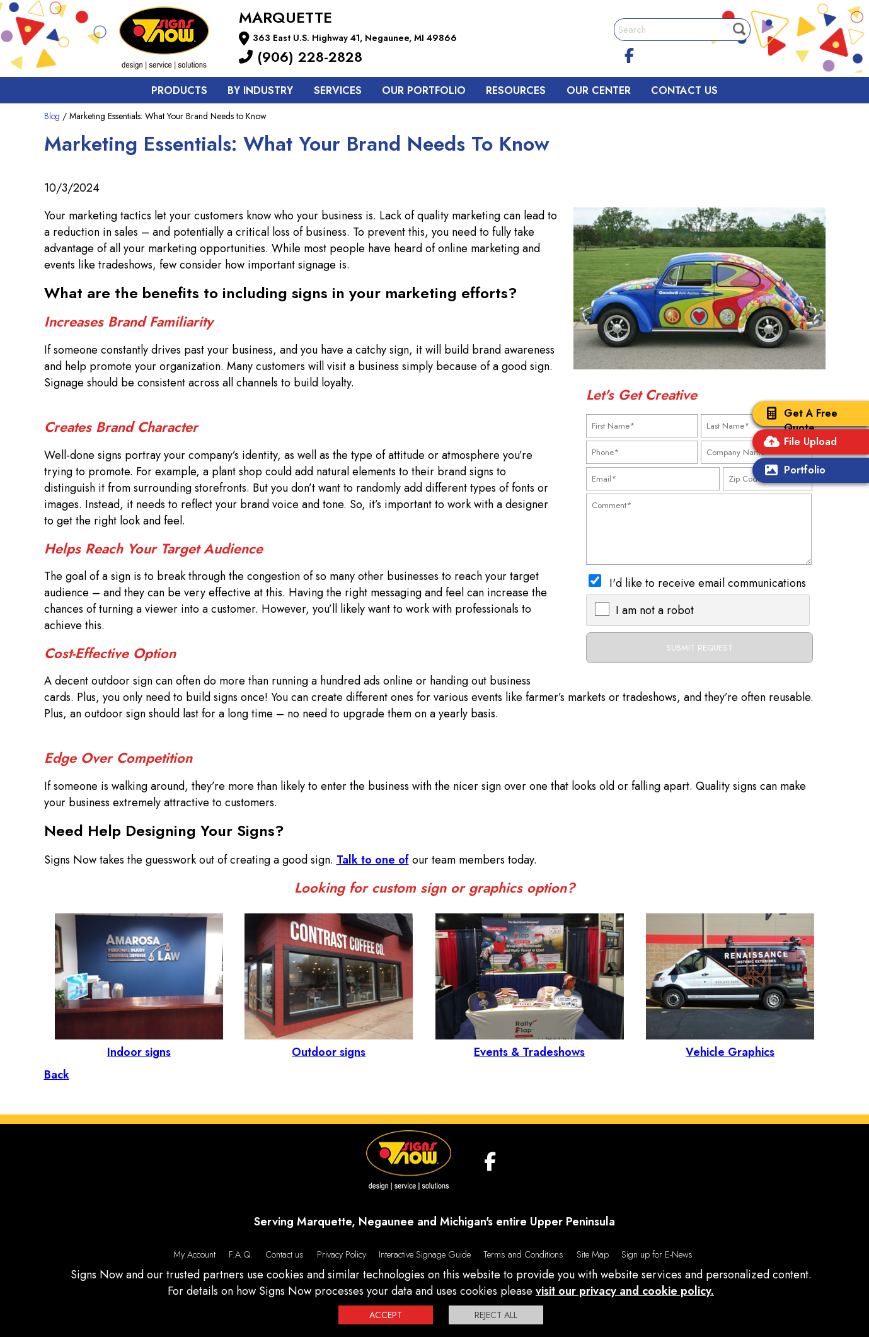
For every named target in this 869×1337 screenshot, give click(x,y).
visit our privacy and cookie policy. (625, 1291)
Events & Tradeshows (529, 1043)
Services (338, 90)
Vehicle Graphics (730, 1043)
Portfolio (792, 471)
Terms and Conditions (523, 1254)
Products (179, 90)
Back (56, 1075)
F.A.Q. (241, 1254)
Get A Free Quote (798, 420)
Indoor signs (139, 1043)
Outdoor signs (329, 1043)
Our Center (599, 90)
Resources (516, 90)
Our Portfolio (424, 90)
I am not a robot (655, 610)
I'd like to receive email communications (707, 583)
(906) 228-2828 (300, 57)
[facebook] (629, 53)
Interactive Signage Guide (425, 1254)
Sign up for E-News (657, 1254)
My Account (194, 1254)
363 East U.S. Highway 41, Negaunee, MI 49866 (355, 38)
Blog (52, 116)
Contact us (684, 90)
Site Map (593, 1254)
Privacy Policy (341, 1254)
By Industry (260, 90)
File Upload (798, 442)
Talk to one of (373, 860)
